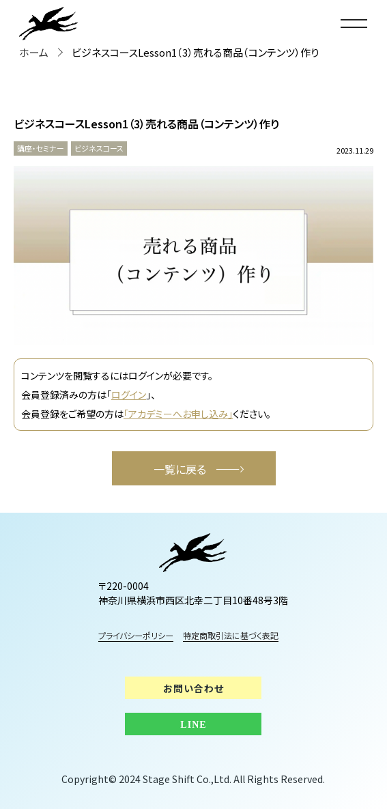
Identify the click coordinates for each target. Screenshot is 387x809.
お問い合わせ (193, 688)
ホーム (33, 52)
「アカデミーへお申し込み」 (178, 414)
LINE (193, 725)
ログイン (128, 394)
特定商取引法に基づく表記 (239, 635)
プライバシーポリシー (136, 635)
